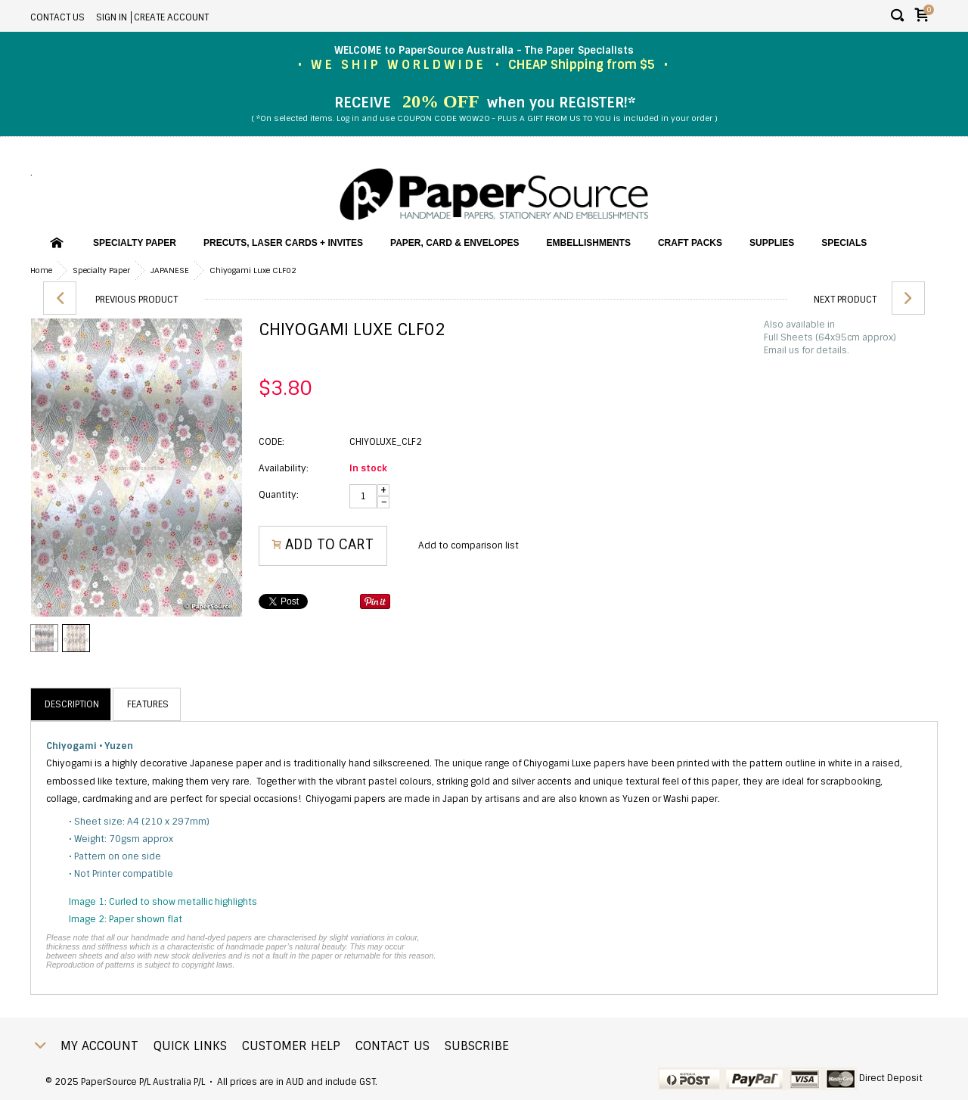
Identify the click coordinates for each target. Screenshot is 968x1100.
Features (148, 704)
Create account (171, 17)
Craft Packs (690, 243)
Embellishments (589, 243)
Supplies (771, 243)
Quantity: (279, 495)
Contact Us (57, 17)
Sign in (111, 17)
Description (72, 704)
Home (41, 270)
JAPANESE (169, 270)
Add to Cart (329, 545)
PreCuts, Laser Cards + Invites (283, 243)
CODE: (271, 442)
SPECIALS (844, 243)
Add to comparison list (468, 545)
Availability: (284, 468)
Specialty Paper (134, 243)
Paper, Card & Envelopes (454, 243)
